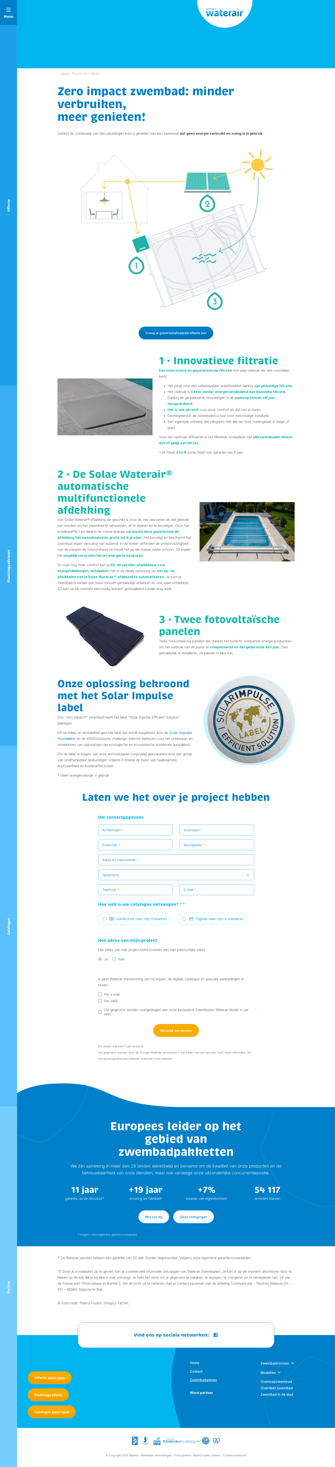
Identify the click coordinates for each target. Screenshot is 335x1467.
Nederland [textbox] (110, 878)
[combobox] (176, 878)
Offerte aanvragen (49, 1378)
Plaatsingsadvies (48, 1395)
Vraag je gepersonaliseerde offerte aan (176, 333)
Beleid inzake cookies (207, 1458)
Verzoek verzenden (176, 1034)
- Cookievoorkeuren (233, 1458)
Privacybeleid (182, 1458)
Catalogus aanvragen (51, 1412)
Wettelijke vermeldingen (156, 1458)
